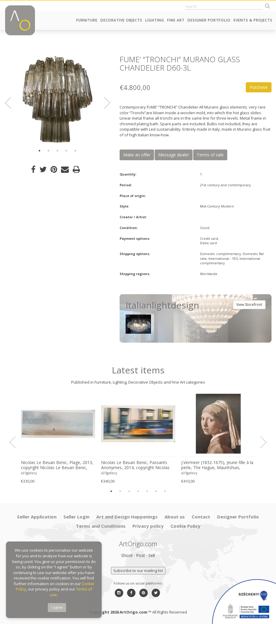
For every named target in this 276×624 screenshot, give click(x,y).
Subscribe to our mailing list (138, 570)
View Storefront (249, 304)
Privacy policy (148, 526)
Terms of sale (210, 155)
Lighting (154, 20)
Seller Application (37, 517)
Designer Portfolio (209, 20)
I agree (57, 607)
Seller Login (76, 517)
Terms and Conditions (101, 526)
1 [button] (39, 151)
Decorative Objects (121, 20)
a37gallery (29, 473)
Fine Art (175, 20)
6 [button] (156, 491)
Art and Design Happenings (127, 517)
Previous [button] (12, 103)
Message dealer (173, 155)
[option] (57, 99)
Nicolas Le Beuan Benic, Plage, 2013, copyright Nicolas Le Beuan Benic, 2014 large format (57, 465)
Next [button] (103, 103)
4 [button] (66, 151)
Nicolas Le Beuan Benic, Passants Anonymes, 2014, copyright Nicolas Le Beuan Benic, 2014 (135, 465)
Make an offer (136, 155)
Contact (201, 517)
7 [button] (165, 491)
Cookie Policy (185, 526)
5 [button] (75, 151)
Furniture (86, 20)
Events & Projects (253, 20)
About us (174, 517)
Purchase (259, 87)
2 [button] (48, 151)
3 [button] (57, 151)
